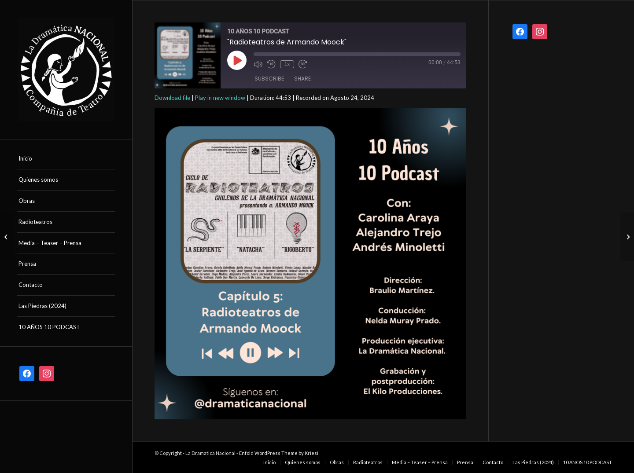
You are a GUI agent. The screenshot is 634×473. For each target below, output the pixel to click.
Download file (172, 97)
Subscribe (269, 78)
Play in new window (220, 97)
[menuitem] (66, 158)
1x (287, 64)
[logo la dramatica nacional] (66, 69)
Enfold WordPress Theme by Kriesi (278, 453)
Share (302, 78)
